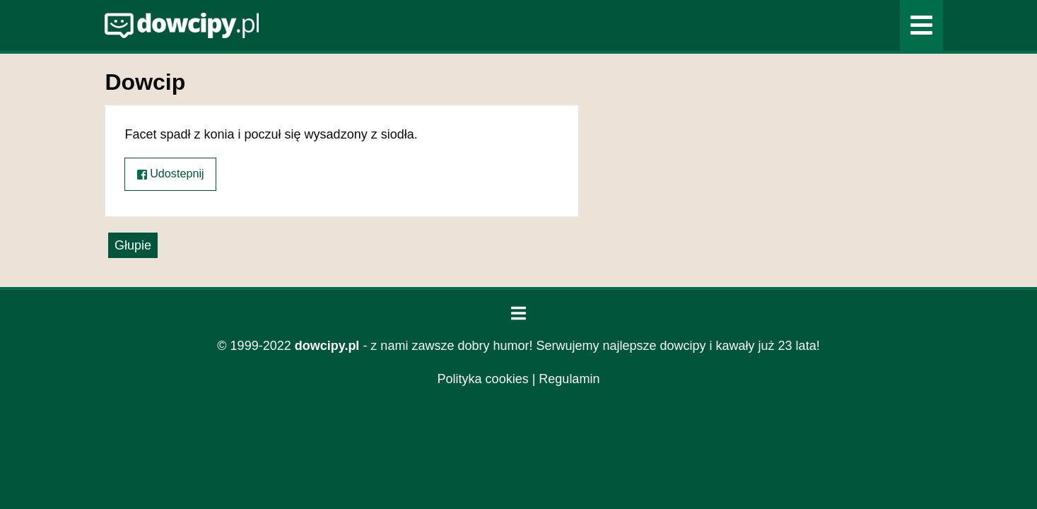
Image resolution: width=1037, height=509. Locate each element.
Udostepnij (170, 173)
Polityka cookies (483, 379)
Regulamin (569, 379)
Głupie (133, 245)
